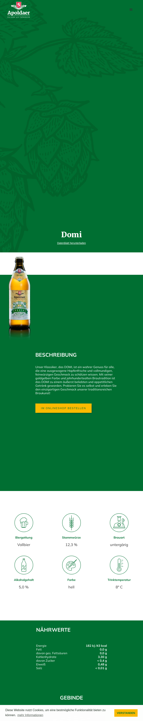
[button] (131, 9)
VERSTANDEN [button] (126, 712)
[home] (18, 10)
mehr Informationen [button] (30, 715)
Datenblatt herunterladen (71, 243)
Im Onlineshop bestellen (63, 408)
